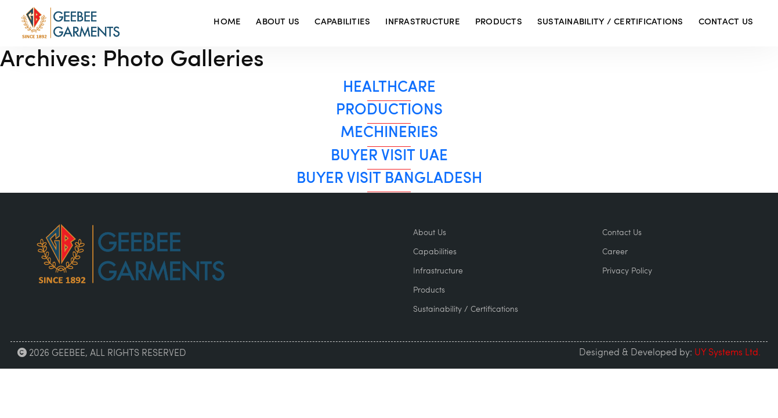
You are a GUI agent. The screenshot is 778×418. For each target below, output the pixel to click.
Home (227, 22)
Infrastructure (422, 22)
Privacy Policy (627, 271)
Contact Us (726, 22)
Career (615, 252)
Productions (389, 110)
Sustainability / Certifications (610, 22)
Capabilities (342, 22)
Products (498, 22)
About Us (277, 22)
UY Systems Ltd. (727, 353)
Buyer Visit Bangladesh (389, 179)
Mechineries (389, 133)
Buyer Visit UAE (389, 156)
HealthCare (389, 88)
